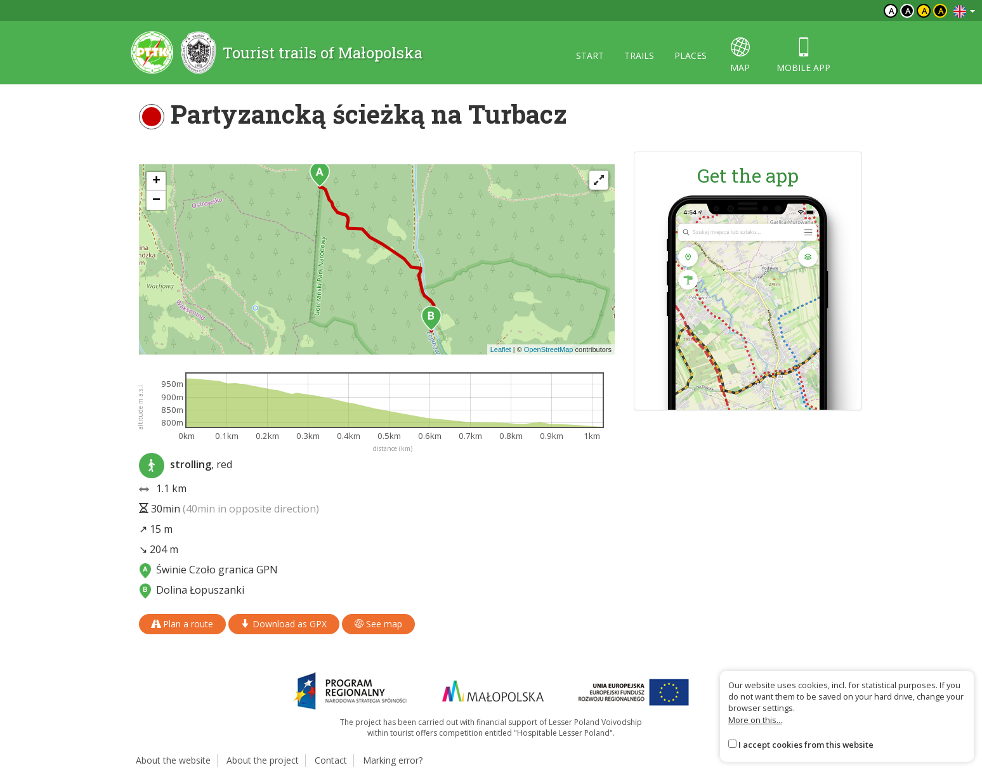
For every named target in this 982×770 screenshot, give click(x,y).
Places (690, 55)
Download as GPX (284, 624)
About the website (173, 760)
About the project (262, 760)
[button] (320, 174)
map (740, 55)
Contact (331, 760)
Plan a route (182, 624)
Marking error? (392, 760)
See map (378, 624)
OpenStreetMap (548, 349)
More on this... (755, 720)
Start (590, 55)
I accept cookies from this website (806, 744)
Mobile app (803, 55)
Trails (639, 55)
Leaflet (500, 349)
